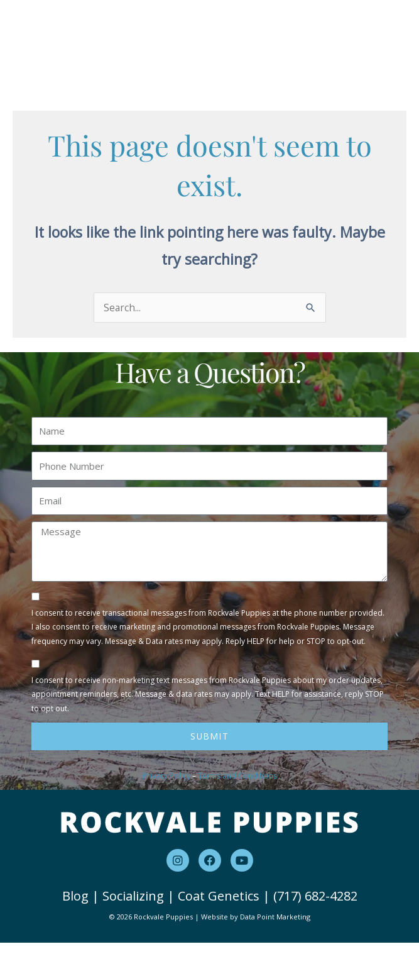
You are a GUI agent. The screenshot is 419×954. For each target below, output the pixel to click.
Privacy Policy (166, 787)
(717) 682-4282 (315, 907)
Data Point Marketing (275, 928)
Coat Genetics (218, 907)
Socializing (133, 907)
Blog (75, 907)
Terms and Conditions (237, 787)
